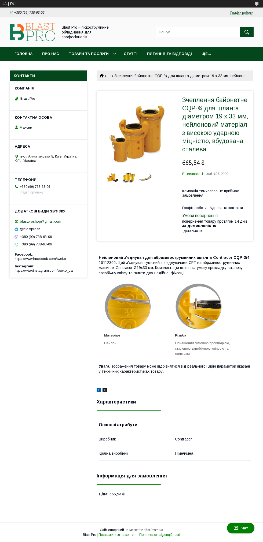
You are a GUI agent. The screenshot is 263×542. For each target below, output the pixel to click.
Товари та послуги (89, 54)
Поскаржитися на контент (117, 535)
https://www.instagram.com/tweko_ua (44, 270)
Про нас (50, 54)
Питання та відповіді (169, 54)
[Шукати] (247, 32)
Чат (240, 528)
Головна (23, 54)
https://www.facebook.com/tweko (40, 259)
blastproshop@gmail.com (40, 221)
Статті (130, 54)
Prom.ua (157, 530)
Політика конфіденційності (159, 535)
